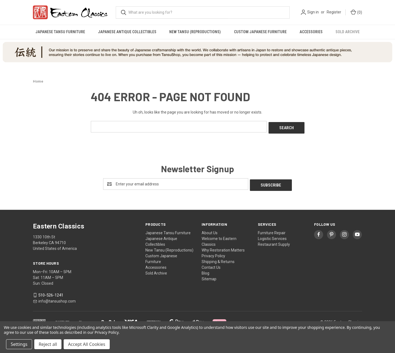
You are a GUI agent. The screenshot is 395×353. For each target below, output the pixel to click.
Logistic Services (272, 236)
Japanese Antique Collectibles (127, 32)
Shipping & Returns (218, 259)
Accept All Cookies (86, 344)
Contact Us (211, 265)
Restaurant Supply (274, 242)
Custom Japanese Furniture (260, 32)
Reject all (48, 344)
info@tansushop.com (57, 298)
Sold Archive (347, 32)
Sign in (313, 12)
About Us (210, 230)
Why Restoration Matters (223, 248)
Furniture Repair (272, 230)
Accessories (311, 32)
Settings (19, 344)
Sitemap (209, 277)
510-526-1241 (50, 292)
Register (334, 12)
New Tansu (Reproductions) (195, 32)
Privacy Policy (213, 254)
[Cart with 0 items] (356, 12)
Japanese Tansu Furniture (60, 32)
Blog (205, 271)
